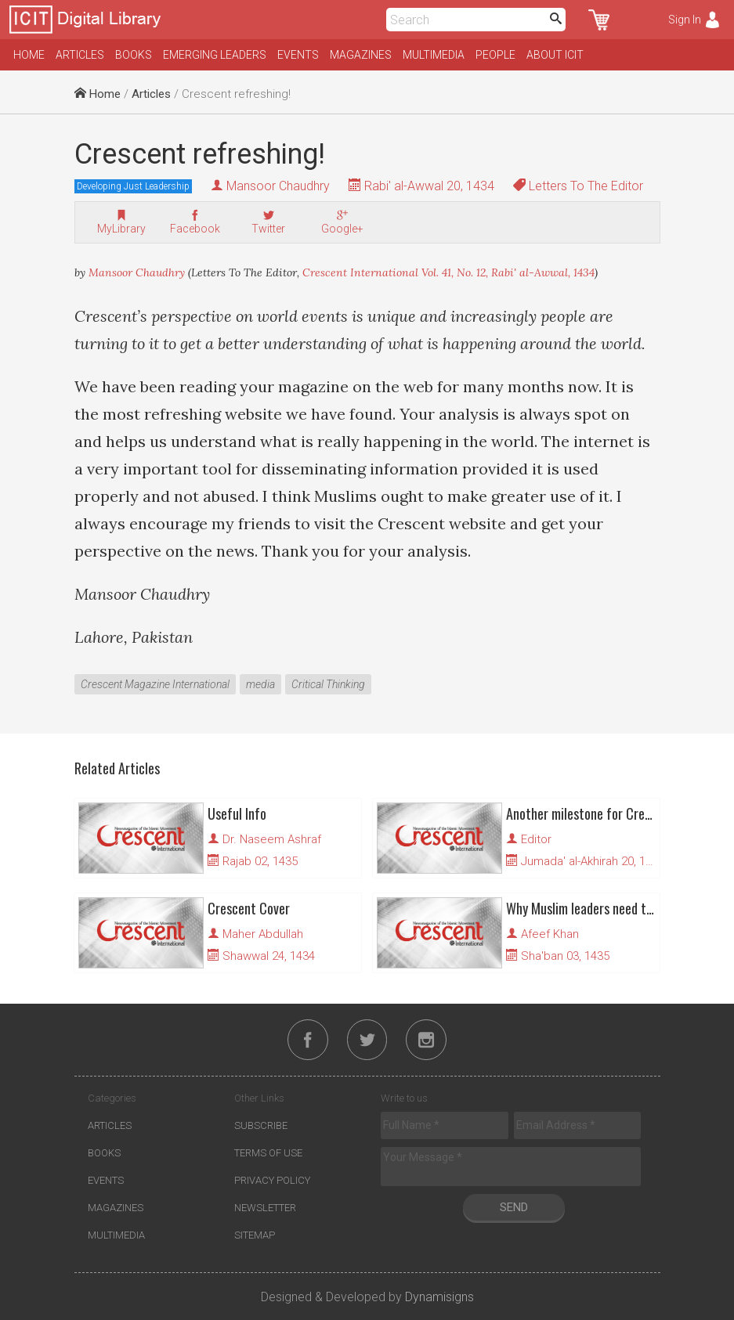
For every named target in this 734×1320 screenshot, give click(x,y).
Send (514, 1207)
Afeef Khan (550, 934)
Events (298, 55)
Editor (536, 839)
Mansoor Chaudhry (278, 186)
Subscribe (260, 1125)
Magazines (361, 55)
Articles (80, 55)
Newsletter (265, 1208)
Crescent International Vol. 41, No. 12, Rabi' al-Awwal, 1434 (448, 272)
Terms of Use (268, 1153)
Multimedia (434, 55)
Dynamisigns (439, 1296)
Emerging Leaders (214, 55)
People (495, 55)
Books (133, 55)
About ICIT (555, 55)
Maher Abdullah (262, 934)
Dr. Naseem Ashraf (271, 839)
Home (29, 55)
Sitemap (254, 1235)
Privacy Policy (272, 1180)
